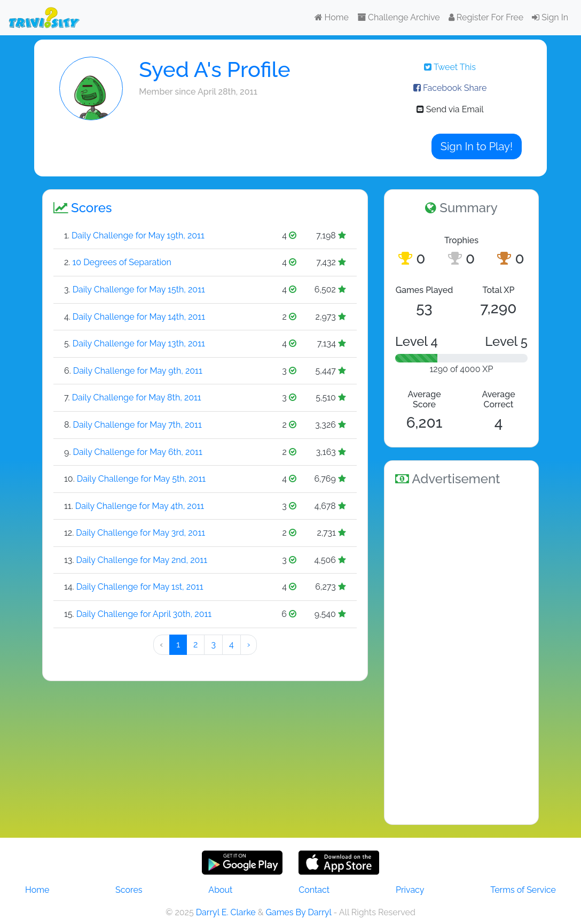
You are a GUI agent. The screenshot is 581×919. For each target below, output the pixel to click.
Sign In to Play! (477, 146)
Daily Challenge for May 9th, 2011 (137, 371)
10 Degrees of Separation (121, 262)
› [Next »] (248, 644)
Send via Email (450, 109)
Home (332, 17)
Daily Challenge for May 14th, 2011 (139, 317)
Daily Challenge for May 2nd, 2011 (142, 560)
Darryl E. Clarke (226, 912)
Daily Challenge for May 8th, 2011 (136, 397)
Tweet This (450, 67)
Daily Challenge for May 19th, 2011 (138, 235)
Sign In (550, 17)
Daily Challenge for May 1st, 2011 (139, 587)
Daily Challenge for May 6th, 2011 (137, 452)
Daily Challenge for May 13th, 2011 (139, 343)
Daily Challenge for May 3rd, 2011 (140, 533)
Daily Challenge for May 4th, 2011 (139, 506)
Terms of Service (523, 890)
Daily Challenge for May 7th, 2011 (137, 425)
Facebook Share (449, 88)
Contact (314, 890)
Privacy (410, 890)
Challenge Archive (398, 17)
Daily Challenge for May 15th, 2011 (139, 289)
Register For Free (486, 17)
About (220, 890)
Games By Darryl (298, 912)
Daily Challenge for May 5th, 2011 (141, 479)
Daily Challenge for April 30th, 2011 (143, 614)
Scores (128, 890)
